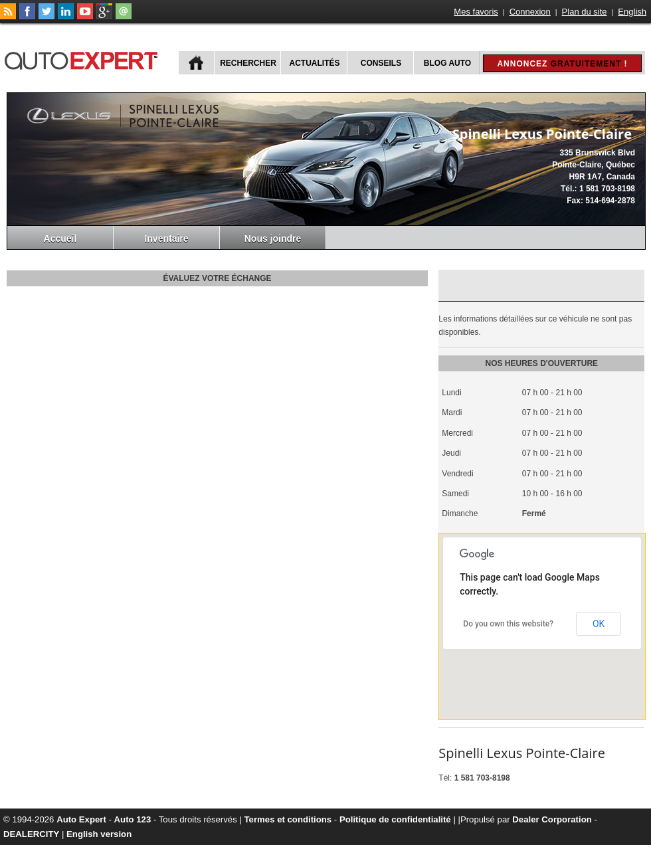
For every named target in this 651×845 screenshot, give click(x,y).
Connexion (530, 12)
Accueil (60, 238)
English (632, 12)
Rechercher (248, 63)
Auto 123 (132, 819)
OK (598, 623)
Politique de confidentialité (395, 819)
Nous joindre (273, 238)
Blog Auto (447, 63)
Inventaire (166, 238)
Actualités (315, 63)
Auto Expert (81, 819)
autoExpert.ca (83, 58)
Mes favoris (476, 12)
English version (99, 834)
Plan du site (584, 12)
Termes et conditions (288, 819)
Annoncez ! (562, 63)
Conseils (381, 63)
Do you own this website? (508, 623)
